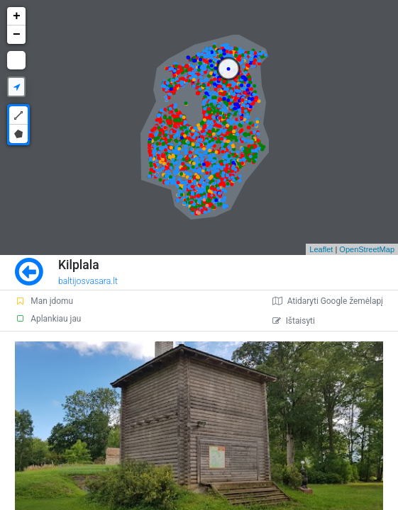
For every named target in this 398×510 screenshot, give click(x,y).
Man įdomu (44, 301)
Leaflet (321, 249)
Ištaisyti (293, 321)
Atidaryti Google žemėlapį (327, 301)
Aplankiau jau (48, 319)
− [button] (17, 34)
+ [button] (17, 16)
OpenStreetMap (366, 249)
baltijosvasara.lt (88, 281)
